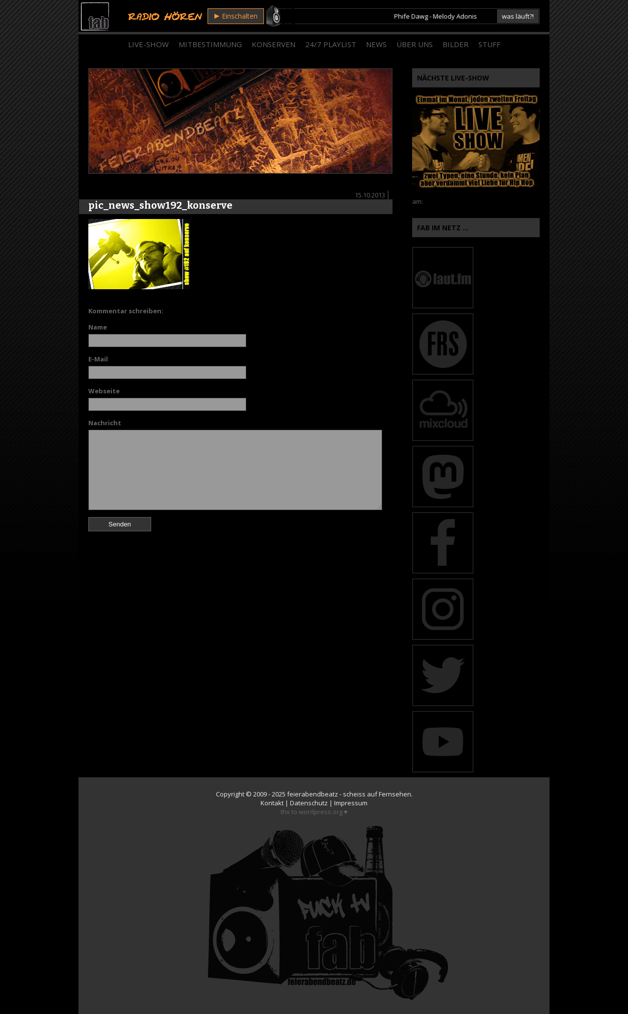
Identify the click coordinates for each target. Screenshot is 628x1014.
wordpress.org (320, 811)
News (376, 44)
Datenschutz (309, 802)
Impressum (350, 802)
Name (97, 327)
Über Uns (414, 44)
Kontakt (272, 802)
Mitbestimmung (210, 44)
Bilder (456, 44)
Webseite (104, 390)
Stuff (489, 44)
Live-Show (148, 44)
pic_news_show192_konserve (160, 205)
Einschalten (236, 16)
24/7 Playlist (330, 44)
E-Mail (98, 359)
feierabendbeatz (312, 794)
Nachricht (104, 422)
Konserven (273, 44)
